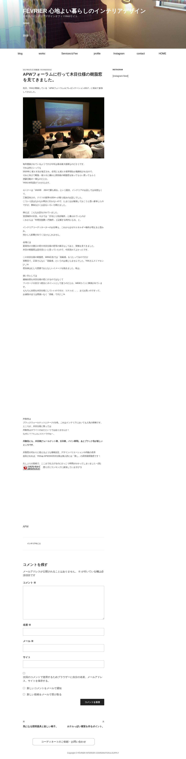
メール (28, 641)
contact (141, 53)
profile (97, 53)
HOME (162, 53)
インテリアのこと (34, 543)
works (42, 53)
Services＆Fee (69, 53)
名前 (27, 625)
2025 (26, 35)
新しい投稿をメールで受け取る (44, 694)
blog (20, 53)
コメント (29, 582)
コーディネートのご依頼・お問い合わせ (63, 741)
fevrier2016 (46, 70)
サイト (26, 657)
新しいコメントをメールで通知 (44, 688)
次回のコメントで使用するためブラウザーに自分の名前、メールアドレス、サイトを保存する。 (62, 679)
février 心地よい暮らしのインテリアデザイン (84, 11)
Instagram (118, 53)
